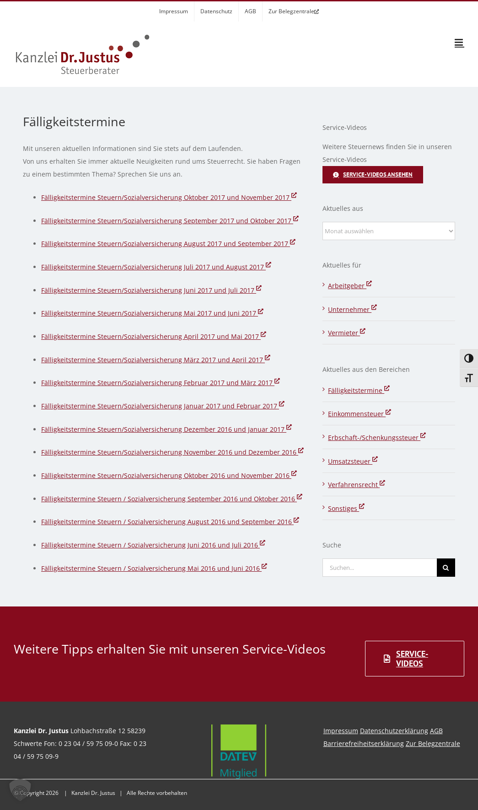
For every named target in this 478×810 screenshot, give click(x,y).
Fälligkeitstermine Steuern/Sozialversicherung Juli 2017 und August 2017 (156, 267)
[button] (20, 790)
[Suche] (446, 567)
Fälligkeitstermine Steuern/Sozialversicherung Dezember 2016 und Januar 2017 (166, 429)
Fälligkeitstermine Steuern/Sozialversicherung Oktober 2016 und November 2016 (169, 475)
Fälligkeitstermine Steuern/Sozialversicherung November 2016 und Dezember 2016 (172, 452)
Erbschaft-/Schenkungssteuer (377, 437)
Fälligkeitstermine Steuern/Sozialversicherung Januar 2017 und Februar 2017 (163, 406)
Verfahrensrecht (356, 484)
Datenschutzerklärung (394, 730)
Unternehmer (352, 309)
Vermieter (346, 332)
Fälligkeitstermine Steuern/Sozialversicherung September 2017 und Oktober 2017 (170, 220)
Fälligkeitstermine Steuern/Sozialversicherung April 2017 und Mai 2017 (153, 336)
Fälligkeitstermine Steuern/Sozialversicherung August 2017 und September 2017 (168, 243)
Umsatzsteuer (353, 461)
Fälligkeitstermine (359, 390)
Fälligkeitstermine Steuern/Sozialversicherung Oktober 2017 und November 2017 (169, 197)
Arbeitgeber (350, 285)
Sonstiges (346, 508)
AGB (436, 730)
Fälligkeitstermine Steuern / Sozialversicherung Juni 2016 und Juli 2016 (153, 545)
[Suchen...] (379, 567)
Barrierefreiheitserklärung (363, 743)
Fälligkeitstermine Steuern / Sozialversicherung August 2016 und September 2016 (170, 521)
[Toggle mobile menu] (459, 42)
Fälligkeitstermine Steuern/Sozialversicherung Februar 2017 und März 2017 (160, 382)
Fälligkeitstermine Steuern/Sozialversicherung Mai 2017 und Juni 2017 (152, 313)
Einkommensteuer (359, 413)
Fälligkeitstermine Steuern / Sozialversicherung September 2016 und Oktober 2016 (171, 498)
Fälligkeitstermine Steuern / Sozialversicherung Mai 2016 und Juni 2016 (154, 568)
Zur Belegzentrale (433, 743)
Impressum (340, 730)
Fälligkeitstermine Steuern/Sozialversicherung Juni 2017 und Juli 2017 (151, 290)
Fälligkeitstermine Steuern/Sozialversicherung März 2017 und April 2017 (155, 359)
